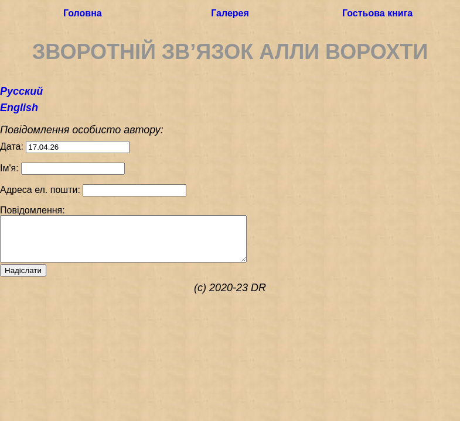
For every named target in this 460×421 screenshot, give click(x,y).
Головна (82, 13)
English (19, 107)
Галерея (230, 13)
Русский (21, 91)
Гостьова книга (377, 13)
